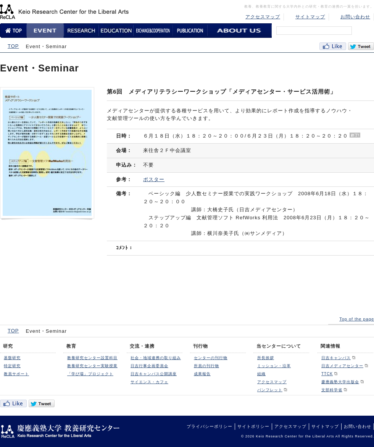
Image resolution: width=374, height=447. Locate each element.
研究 (8, 346)
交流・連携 (142, 346)
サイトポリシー (253, 426)
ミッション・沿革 (274, 366)
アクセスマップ (262, 16)
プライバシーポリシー (209, 426)
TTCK (327, 374)
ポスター (153, 179)
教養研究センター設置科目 (92, 358)
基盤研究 (12, 358)
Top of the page (356, 319)
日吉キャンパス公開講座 (154, 374)
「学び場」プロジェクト (90, 374)
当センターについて (278, 346)
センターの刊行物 (210, 358)
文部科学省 (331, 390)
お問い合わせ (355, 16)
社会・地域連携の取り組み (156, 358)
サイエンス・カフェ (149, 382)
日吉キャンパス (336, 358)
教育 (71, 346)
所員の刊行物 (206, 366)
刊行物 (200, 346)
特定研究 (12, 366)
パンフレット (269, 390)
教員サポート (16, 374)
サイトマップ (310, 16)
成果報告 (202, 374)
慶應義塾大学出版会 (340, 382)
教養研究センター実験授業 (92, 366)
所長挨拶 (265, 358)
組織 (261, 374)
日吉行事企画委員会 (149, 366)
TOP (13, 46)
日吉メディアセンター (342, 366)
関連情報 (330, 346)
